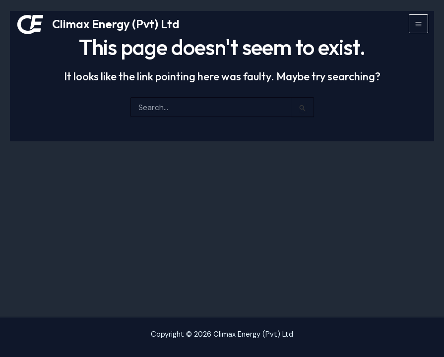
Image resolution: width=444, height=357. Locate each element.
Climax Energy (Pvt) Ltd (116, 23)
